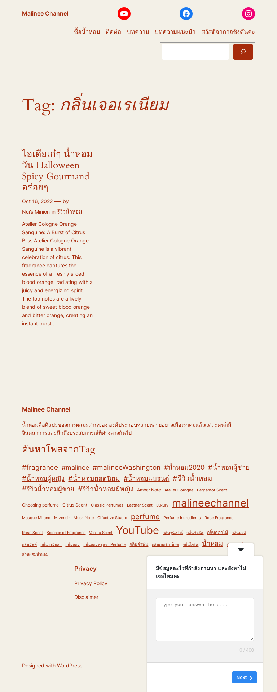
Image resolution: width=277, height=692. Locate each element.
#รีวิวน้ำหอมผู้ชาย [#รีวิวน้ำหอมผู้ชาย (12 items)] (48, 489)
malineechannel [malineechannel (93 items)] (210, 502)
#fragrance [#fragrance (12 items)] (40, 467)
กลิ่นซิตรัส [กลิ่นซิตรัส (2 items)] (194, 532)
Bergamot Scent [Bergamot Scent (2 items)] (212, 490)
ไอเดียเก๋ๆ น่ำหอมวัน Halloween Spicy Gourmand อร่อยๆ (57, 171)
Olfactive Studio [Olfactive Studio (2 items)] (112, 518)
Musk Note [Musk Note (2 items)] (84, 518)
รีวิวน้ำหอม (69, 212)
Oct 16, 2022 (37, 201)
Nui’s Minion (36, 212)
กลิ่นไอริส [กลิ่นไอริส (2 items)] (190, 544)
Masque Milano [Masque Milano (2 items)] (36, 518)
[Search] (243, 52)
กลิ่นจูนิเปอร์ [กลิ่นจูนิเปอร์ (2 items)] (173, 532)
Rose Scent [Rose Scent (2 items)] (32, 532)
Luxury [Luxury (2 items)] (162, 505)
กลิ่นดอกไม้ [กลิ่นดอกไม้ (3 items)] (217, 532)
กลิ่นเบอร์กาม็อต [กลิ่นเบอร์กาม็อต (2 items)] (165, 544)
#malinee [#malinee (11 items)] (75, 467)
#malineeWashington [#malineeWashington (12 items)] (127, 467)
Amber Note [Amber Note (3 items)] (149, 489)
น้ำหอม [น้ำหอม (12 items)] (212, 543)
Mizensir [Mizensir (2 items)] (62, 518)
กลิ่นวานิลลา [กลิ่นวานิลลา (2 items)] (51, 544)
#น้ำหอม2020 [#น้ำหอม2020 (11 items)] (184, 467)
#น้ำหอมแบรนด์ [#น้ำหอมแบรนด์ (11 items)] (146, 478)
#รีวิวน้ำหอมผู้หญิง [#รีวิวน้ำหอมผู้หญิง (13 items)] (105, 489)
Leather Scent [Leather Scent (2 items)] (140, 505)
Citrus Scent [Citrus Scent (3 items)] (74, 505)
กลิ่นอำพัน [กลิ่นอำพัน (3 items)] (138, 544)
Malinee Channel (45, 13)
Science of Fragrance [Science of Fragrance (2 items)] (66, 532)
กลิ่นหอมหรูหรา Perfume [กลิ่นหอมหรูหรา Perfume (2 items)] (104, 544)
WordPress (69, 665)
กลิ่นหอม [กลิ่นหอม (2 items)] (72, 544)
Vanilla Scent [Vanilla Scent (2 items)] (101, 532)
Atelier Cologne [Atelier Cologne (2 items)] (178, 490)
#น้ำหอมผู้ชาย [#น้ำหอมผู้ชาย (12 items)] (229, 467)
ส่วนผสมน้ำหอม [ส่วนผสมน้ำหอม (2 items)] (35, 554)
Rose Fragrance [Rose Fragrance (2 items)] (219, 518)
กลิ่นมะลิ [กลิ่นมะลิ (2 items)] (239, 532)
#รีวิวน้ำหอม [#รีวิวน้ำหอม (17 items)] (192, 478)
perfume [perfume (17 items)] (145, 516)
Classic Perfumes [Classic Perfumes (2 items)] (107, 505)
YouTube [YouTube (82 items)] (137, 530)
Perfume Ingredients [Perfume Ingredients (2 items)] (182, 518)
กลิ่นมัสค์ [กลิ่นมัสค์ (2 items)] (29, 544)
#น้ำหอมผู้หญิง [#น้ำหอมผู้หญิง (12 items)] (43, 478)
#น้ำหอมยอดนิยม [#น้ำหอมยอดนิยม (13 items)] (94, 478)
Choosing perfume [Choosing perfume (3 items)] (40, 505)
